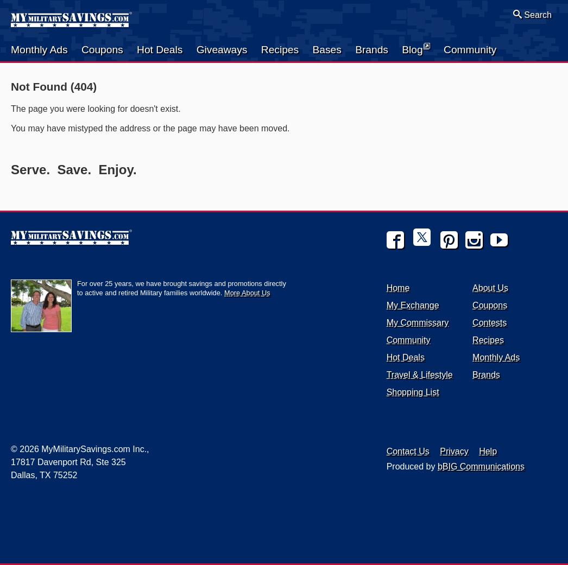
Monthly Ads (39, 49)
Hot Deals (159, 49)
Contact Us (408, 451)
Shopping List (413, 392)
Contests (489, 322)
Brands (371, 49)
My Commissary (418, 322)
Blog (416, 48)
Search (532, 15)
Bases (326, 49)
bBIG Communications (481, 466)
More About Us (247, 293)
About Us (490, 288)
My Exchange (413, 305)
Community (470, 49)
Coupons (102, 49)
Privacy (454, 451)
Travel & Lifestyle (420, 374)
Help (488, 451)
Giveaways (222, 49)
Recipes (280, 49)
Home (398, 288)
